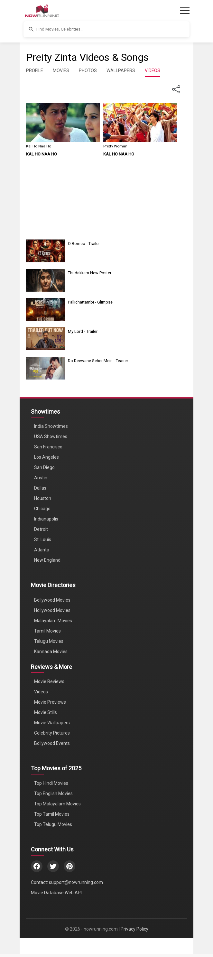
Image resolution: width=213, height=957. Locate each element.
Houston (42, 498)
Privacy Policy (134, 929)
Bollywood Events (52, 743)
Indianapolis (46, 518)
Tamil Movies (47, 630)
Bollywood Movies (52, 600)
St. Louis (42, 539)
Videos (41, 691)
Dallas (40, 488)
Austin (40, 477)
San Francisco (48, 446)
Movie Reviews (49, 681)
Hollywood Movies (52, 610)
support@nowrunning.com (76, 882)
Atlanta (41, 549)
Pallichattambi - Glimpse (90, 302)
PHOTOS (88, 70)
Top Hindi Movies (51, 783)
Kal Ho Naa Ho (38, 146)
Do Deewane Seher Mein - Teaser (98, 360)
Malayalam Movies (53, 620)
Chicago (42, 508)
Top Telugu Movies (53, 824)
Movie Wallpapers (52, 722)
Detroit (41, 529)
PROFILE (34, 70)
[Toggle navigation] (185, 10)
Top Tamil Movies (51, 814)
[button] (106, 29)
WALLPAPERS (120, 70)
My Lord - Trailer (82, 331)
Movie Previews (50, 702)
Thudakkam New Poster (89, 272)
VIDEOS (152, 70)
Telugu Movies (48, 641)
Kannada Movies (51, 651)
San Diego (44, 467)
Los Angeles (46, 457)
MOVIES (61, 70)
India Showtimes (51, 426)
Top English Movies (53, 793)
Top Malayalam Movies (57, 803)
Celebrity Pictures (52, 733)
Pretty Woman (115, 146)
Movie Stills (45, 712)
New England (47, 560)
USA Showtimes (50, 436)
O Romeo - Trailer (84, 243)
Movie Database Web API (56, 892)
